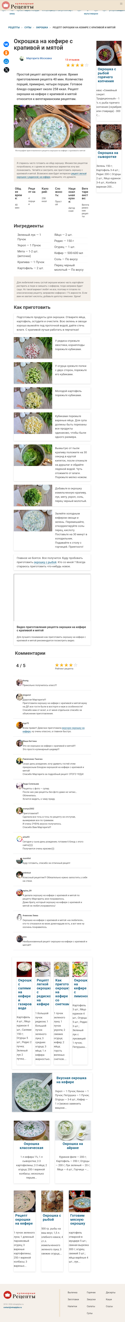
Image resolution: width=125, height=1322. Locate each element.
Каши (109, 1299)
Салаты (91, 1306)
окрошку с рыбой (45, 562)
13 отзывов (72, 59)
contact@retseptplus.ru (12, 1307)
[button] (121, 4)
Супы (90, 1313)
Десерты (110, 1292)
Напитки (72, 1306)
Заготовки (73, 1299)
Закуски (91, 1299)
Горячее (91, 1292)
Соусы (109, 1306)
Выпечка (72, 1292)
